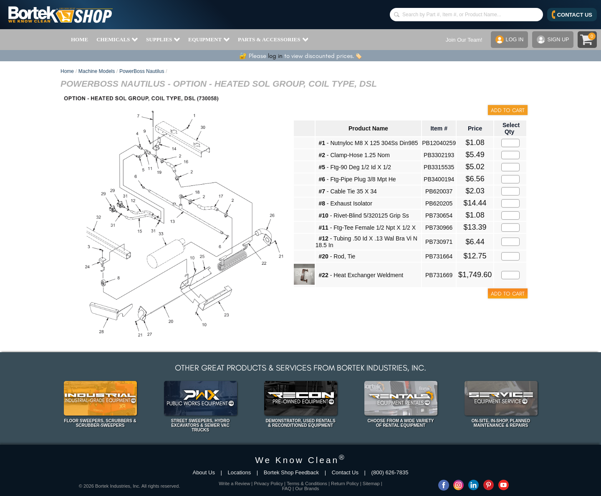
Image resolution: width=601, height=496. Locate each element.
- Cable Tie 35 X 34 (347, 191)
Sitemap (371, 483)
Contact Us (345, 472)
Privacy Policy (268, 483)
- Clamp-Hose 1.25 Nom (353, 155)
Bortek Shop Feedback (291, 472)
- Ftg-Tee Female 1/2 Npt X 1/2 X (367, 227)
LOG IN (508, 39)
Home (67, 71)
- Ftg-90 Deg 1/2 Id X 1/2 (354, 167)
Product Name (368, 128)
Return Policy (345, 483)
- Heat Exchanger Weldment (360, 275)
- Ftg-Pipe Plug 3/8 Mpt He (357, 179)
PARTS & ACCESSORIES (273, 39)
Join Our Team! (462, 40)
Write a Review (234, 483)
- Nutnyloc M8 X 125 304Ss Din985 (368, 143)
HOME (79, 39)
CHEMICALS (117, 39)
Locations (239, 472)
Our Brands (307, 488)
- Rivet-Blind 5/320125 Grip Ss (363, 215)
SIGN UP (552, 39)
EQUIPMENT (209, 39)
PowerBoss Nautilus (141, 71)
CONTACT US (572, 14)
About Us (203, 472)
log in (275, 56)
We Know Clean (300, 460)
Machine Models (96, 71)
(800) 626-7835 (390, 472)
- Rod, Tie (336, 256)
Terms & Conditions (307, 483)
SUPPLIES (163, 39)
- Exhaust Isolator (345, 203)
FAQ (286, 488)
